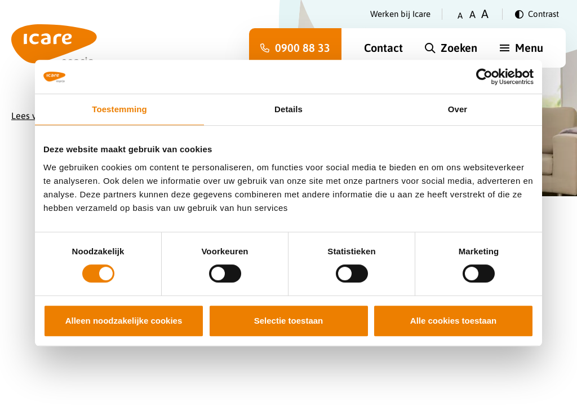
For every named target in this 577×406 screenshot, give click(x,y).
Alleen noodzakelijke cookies (124, 320)
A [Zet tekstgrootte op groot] (485, 13)
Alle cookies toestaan (453, 320)
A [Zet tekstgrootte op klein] (460, 15)
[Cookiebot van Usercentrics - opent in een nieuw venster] (484, 76)
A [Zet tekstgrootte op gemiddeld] (472, 14)
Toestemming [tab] (119, 109)
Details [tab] (288, 109)
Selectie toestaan (288, 320)
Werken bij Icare (400, 14)
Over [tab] (458, 109)
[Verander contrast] (537, 14)
